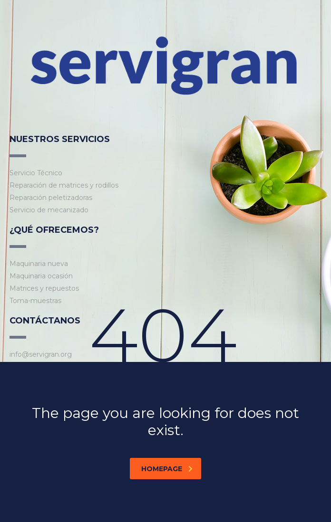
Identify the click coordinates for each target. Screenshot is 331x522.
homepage (167, 469)
